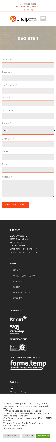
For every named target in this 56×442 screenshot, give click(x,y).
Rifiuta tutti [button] (28, 436)
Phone (5, 164)
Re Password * (9, 85)
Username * (8, 59)
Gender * (6, 123)
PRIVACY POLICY (21, 292)
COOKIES (17, 298)
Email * (5, 151)
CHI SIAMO (18, 281)
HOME (16, 270)
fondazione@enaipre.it (30, 6)
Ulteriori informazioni (13, 428)
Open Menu (43, 18)
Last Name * (8, 110)
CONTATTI (18, 287)
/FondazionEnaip (18, 392)
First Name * (8, 97)
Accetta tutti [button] (43, 436)
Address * (7, 176)
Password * (7, 72)
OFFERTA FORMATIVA (24, 276)
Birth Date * (8, 138)
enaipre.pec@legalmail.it (26, 252)
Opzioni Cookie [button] (12, 436)
